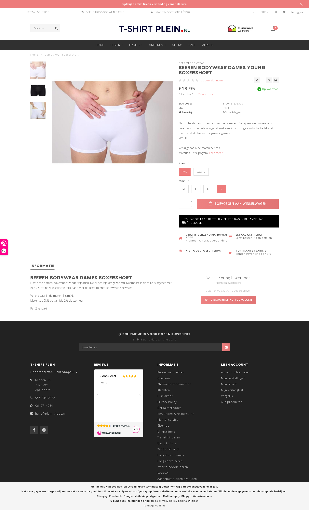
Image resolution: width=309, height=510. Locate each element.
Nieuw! (177, 45)
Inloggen (297, 12)
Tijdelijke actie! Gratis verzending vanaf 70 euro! (154, 4)
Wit (184, 171)
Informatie (42, 265)
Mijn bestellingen (233, 378)
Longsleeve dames (170, 455)
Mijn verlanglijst (232, 390)
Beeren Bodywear (192, 63)
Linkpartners (166, 431)
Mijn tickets (229, 384)
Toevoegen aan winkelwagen (238, 203)
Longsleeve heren (170, 461)
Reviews (163, 473)
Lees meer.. (216, 153)
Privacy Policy (167, 402)
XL (208, 189)
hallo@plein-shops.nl (50, 413)
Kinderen (156, 45)
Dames (134, 45)
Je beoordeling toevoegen (228, 299)
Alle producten (231, 402)
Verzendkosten (206, 94)
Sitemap (163, 425)
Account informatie (235, 372)
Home (100, 45)
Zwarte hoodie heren (172, 467)
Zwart (201, 171)
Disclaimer (165, 396)
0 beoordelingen (211, 80)
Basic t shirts (166, 443)
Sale (192, 45)
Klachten (163, 390)
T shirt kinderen (168, 437)
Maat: (184, 180)
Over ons (163, 378)
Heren (115, 45)
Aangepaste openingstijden (177, 479)
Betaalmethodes (169, 408)
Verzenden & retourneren (175, 414)
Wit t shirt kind (168, 449)
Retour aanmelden (170, 372)
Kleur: (184, 163)
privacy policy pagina (173, 501)
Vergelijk (227, 396)
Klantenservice (167, 419)
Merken (208, 45)
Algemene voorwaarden (174, 384)
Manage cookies (155, 505)
